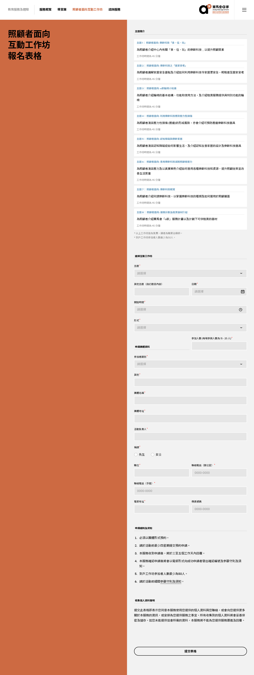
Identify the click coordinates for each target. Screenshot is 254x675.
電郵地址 (139, 501)
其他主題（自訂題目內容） (149, 284)
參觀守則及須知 (170, 581)
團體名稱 (139, 393)
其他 (137, 374)
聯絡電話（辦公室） (203, 465)
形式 (137, 320)
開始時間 (139, 302)
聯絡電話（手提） (144, 483)
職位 (137, 465)
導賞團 (62, 9)
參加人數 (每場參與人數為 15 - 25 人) (212, 338)
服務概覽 (46, 9)
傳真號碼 (196, 501)
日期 (195, 284)
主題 (137, 266)
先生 (142, 454)
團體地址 (139, 411)
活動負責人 (141, 429)
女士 (159, 454)
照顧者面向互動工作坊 (87, 9)
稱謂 (137, 447)
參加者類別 (141, 356)
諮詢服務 (114, 9)
